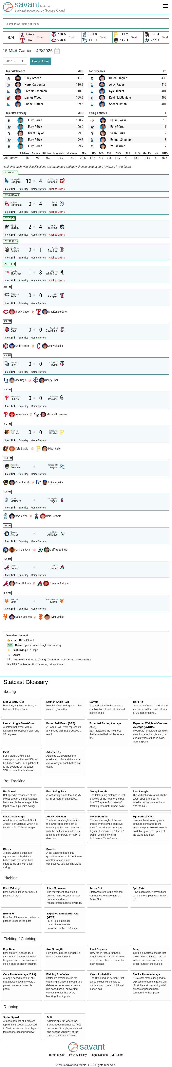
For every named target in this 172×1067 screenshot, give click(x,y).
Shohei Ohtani (34, 104)
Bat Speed (9, 791)
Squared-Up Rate (143, 816)
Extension (9, 913)
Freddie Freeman (36, 91)
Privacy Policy (78, 1054)
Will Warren (117, 146)
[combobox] (86, 23)
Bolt (49, 1017)
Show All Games (41, 61)
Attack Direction (56, 816)
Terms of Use (57, 1054)
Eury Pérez (35, 120)
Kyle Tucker (116, 91)
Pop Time (9, 949)
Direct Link (10, 188)
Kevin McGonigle (120, 97)
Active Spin (96, 888)
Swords (51, 849)
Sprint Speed (11, 1017)
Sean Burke (117, 133)
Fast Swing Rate (56, 791)
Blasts (7, 849)
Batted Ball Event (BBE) (60, 723)
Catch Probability (100, 974)
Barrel (18, 645)
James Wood (33, 97)
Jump (136, 949)
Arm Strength (54, 949)
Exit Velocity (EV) (13, 702)
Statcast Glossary (26, 682)
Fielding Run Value (57, 974)
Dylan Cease (118, 120)
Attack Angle (140, 791)
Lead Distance (98, 949)
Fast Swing (19, 650)
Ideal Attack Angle (14, 816)
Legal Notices (100, 1054)
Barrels (94, 702)
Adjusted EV (53, 752)
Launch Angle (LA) (57, 702)
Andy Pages (117, 85)
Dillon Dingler (118, 78)
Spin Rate (138, 888)
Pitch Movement (56, 888)
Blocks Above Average (146, 974)
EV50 (6, 752)
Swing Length (98, 791)
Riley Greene (33, 78)
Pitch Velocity (11, 888)
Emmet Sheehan (121, 140)
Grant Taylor (36, 133)
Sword (16, 655)
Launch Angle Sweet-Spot (19, 723)
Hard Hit (17, 640)
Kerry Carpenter (35, 85)
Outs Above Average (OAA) (19, 974)
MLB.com (117, 1054)
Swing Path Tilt (99, 816)
